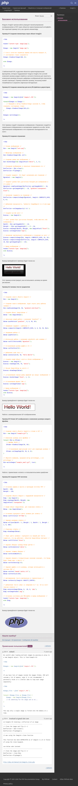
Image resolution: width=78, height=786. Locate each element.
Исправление (16, 640)
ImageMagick (8, 10)
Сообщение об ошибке (30, 640)
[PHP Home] (5, 3)
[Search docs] (72, 3)
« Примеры (62, 8)
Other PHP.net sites (66, 779)
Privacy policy (8, 784)
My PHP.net (45, 779)
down (7, 651)
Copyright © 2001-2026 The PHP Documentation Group (21, 779)
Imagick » (73, 8)
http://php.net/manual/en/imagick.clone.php (19, 762)
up (3, 718)
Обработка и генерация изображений (39, 8)
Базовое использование (62, 19)
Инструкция (6, 640)
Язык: (37, 16)
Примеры (17, 10)
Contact (54, 779)
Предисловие (6, 8)
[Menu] (75, 3)
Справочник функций (19, 8)
